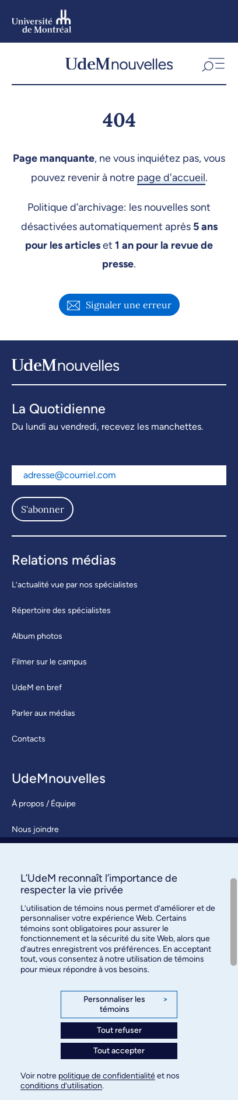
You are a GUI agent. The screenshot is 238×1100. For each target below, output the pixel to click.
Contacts (29, 739)
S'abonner (42, 509)
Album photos (37, 636)
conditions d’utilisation (61, 1086)
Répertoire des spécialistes (61, 610)
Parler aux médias (43, 713)
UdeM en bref (37, 687)
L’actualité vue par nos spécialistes (75, 585)
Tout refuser (119, 1030)
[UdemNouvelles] (119, 63)
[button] (212, 63)
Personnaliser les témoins (125, 1004)
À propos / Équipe (44, 804)
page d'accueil (171, 177)
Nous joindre (35, 829)
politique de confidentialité (106, 1076)
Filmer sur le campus (49, 662)
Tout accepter (119, 1051)
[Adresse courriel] (119, 475)
